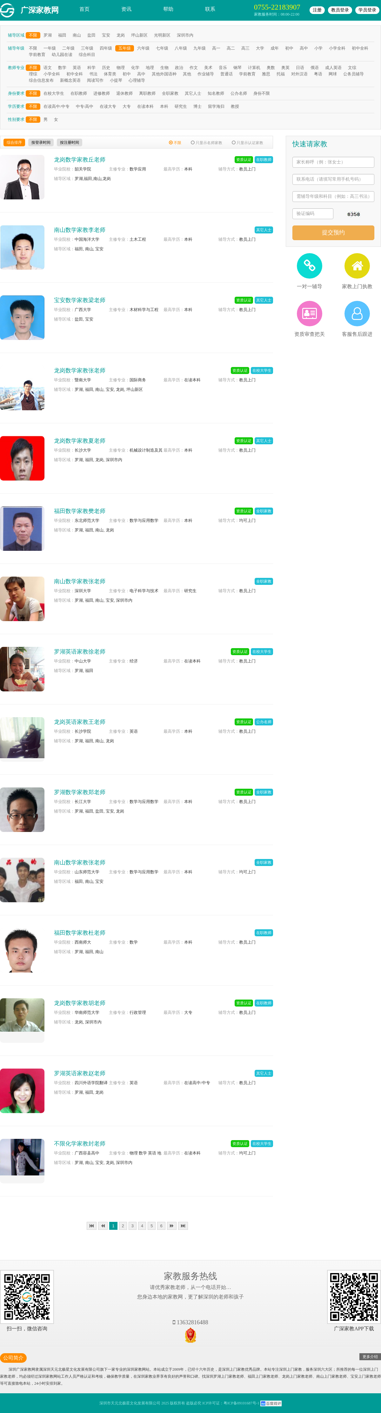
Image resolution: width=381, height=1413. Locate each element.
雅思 (266, 74)
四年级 (106, 48)
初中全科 (360, 48)
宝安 (106, 35)
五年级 (124, 48)
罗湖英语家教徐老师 (79, 651)
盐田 (91, 35)
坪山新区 (139, 35)
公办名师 (239, 93)
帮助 (168, 9)
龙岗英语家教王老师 (79, 722)
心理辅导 (137, 80)
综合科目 (87, 54)
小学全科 (337, 48)
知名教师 (216, 93)
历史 (106, 67)
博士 (197, 106)
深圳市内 (185, 35)
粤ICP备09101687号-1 (241, 1403)
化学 (135, 67)
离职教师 (147, 93)
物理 (121, 67)
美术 (208, 67)
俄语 (315, 67)
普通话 (226, 74)
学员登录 (367, 10)
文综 (352, 67)
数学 (62, 67)
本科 (164, 106)
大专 (127, 106)
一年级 (49, 48)
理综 (33, 74)
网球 (333, 74)
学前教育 (37, 54)
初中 (289, 48)
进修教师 (101, 93)
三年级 (87, 48)
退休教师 (124, 93)
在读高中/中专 (56, 106)
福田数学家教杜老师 (79, 933)
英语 (77, 67)
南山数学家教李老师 (79, 230)
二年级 (68, 48)
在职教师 (78, 93)
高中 (304, 48)
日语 (300, 67)
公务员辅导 (353, 74)
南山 (77, 35)
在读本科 (145, 106)
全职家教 (170, 93)
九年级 (199, 48)
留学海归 (216, 106)
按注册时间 (69, 142)
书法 (93, 74)
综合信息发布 (41, 80)
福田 (62, 35)
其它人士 (193, 93)
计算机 (254, 67)
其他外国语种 (164, 74)
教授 (235, 106)
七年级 (162, 48)
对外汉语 (299, 74)
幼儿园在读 (62, 54)
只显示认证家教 (247, 142)
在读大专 (108, 106)
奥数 (271, 67)
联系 (210, 9)
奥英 (285, 67)
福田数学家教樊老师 (79, 511)
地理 (150, 67)
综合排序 (14, 142)
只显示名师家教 (206, 142)
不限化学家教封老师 (79, 1143)
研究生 (181, 106)
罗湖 (47, 35)
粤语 (318, 74)
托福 (281, 74)
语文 (47, 67)
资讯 (126, 9)
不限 (33, 35)
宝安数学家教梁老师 (79, 300)
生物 (164, 67)
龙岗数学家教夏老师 (79, 441)
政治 (179, 67)
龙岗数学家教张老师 (79, 370)
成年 (275, 48)
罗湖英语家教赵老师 (79, 1073)
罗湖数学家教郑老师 (79, 792)
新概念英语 (70, 80)
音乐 (223, 67)
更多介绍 (370, 1356)
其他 (187, 74)
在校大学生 (53, 93)
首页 (84, 9)
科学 (91, 67)
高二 (231, 48)
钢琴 (237, 67)
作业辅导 (205, 74)
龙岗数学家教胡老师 (79, 1003)
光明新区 (162, 35)
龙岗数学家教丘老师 (79, 159)
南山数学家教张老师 (79, 581)
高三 (245, 48)
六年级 (143, 48)
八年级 (181, 48)
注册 (317, 10)
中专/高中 (85, 106)
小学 (318, 48)
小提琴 (116, 80)
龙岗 (121, 35)
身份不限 (261, 93)
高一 (216, 48)
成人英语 (333, 67)
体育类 (110, 74)
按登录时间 (40, 142)
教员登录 (340, 10)
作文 (194, 67)
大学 (260, 48)
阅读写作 (95, 80)
